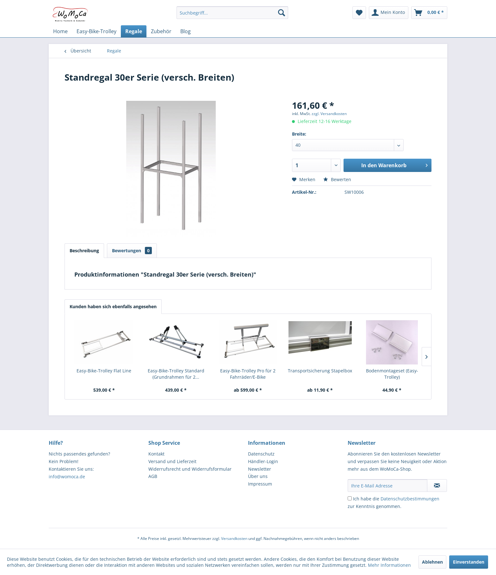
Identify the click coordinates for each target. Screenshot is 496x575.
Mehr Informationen (389, 565)
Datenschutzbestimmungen (410, 499)
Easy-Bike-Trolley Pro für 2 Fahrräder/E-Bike (248, 374)
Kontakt (156, 454)
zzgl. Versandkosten (329, 113)
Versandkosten (234, 538)
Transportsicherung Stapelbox (320, 371)
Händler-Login (263, 461)
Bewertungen (132, 250)
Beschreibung (84, 251)
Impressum (260, 484)
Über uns (258, 476)
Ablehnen (432, 562)
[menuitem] (232, 12)
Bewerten (337, 179)
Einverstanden (468, 562)
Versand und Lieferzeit (172, 461)
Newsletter (259, 469)
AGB (152, 476)
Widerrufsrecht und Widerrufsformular (190, 469)
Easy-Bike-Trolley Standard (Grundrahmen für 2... (176, 374)
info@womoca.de (67, 477)
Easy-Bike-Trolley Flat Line (104, 371)
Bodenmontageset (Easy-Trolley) (392, 374)
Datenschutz (261, 454)
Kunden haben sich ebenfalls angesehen (113, 306)
